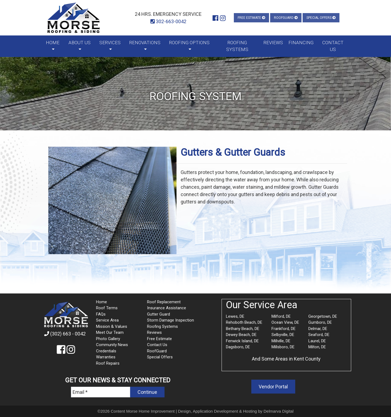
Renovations (144, 42)
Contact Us (333, 46)
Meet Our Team (110, 332)
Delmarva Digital (279, 411)
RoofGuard (286, 18)
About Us (79, 42)
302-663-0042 (168, 21)
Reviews (273, 42)
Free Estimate (251, 18)
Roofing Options (189, 42)
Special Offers (321, 18)
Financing (301, 42)
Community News (112, 344)
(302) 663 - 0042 (65, 334)
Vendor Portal (273, 386)
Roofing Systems (237, 46)
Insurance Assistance (166, 307)
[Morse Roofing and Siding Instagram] (223, 18)
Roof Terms (107, 307)
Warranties (105, 357)
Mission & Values (111, 326)
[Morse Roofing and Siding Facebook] (215, 18)
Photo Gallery (108, 338)
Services (110, 42)
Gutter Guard (158, 314)
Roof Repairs (108, 363)
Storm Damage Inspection (170, 320)
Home (52, 42)
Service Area (107, 320)
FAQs (101, 314)
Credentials (106, 351)
